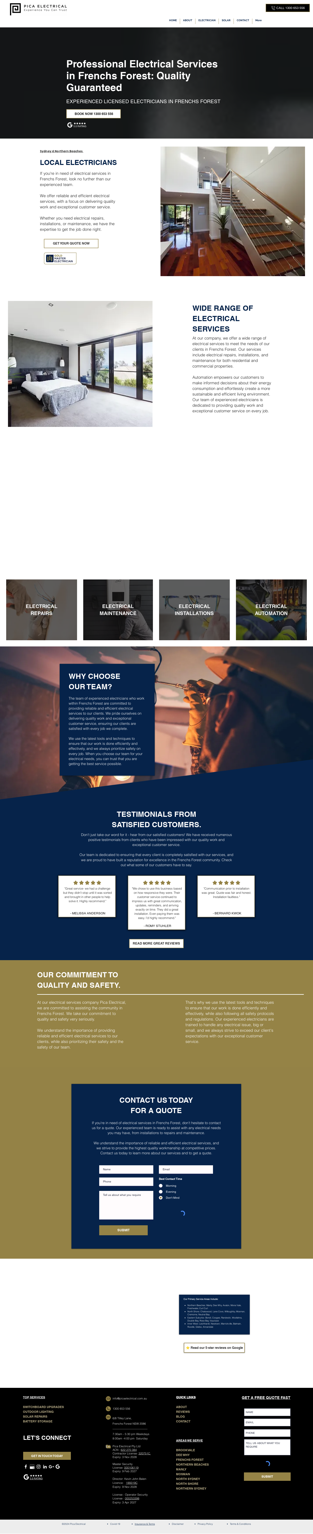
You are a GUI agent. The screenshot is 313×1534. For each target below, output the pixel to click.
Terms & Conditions (240, 1523)
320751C (145, 1453)
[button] (207, 21)
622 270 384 (129, 1450)
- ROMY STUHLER (157, 926)
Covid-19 (115, 1523)
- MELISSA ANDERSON (87, 913)
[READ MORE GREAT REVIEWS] (156, 943)
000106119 (131, 1467)
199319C (132, 1483)
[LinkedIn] (45, 1466)
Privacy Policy (205, 1523)
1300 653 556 (121, 1408)
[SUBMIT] (123, 1230)
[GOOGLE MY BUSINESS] (32, 1466)
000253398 (132, 1498)
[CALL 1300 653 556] (288, 8)
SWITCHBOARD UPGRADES (43, 1407)
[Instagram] (38, 1466)
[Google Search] (57, 1466)
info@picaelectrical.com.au (130, 1398)
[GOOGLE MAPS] (51, 1466)
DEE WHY (183, 1455)
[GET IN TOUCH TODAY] (47, 1456)
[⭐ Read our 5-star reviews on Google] (214, 1348)
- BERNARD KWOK (227, 913)
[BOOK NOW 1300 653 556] (93, 113)
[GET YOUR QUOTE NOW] (71, 243)
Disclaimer (178, 1523)
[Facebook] (25, 1466)
